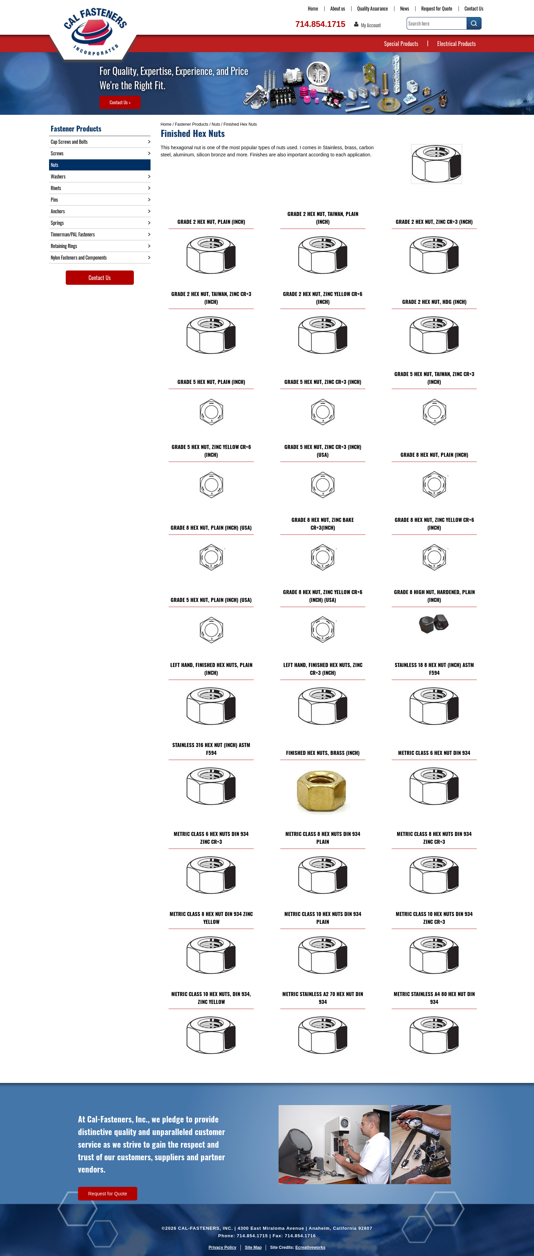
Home (313, 8)
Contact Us (474, 8)
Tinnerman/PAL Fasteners (73, 234)
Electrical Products (456, 44)
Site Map (253, 1247)
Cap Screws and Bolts (69, 141)
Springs (57, 222)
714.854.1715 (320, 24)
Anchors (58, 211)
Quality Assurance (372, 8)
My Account (371, 25)
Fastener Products (191, 124)
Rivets (56, 187)
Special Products (401, 44)
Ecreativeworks (310, 1247)
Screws (57, 153)
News (404, 8)
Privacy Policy (222, 1247)
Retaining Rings (64, 245)
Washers (58, 176)
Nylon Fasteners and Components (79, 257)
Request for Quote (436, 8)
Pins (54, 199)
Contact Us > (120, 102)
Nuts (216, 124)
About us (337, 8)
